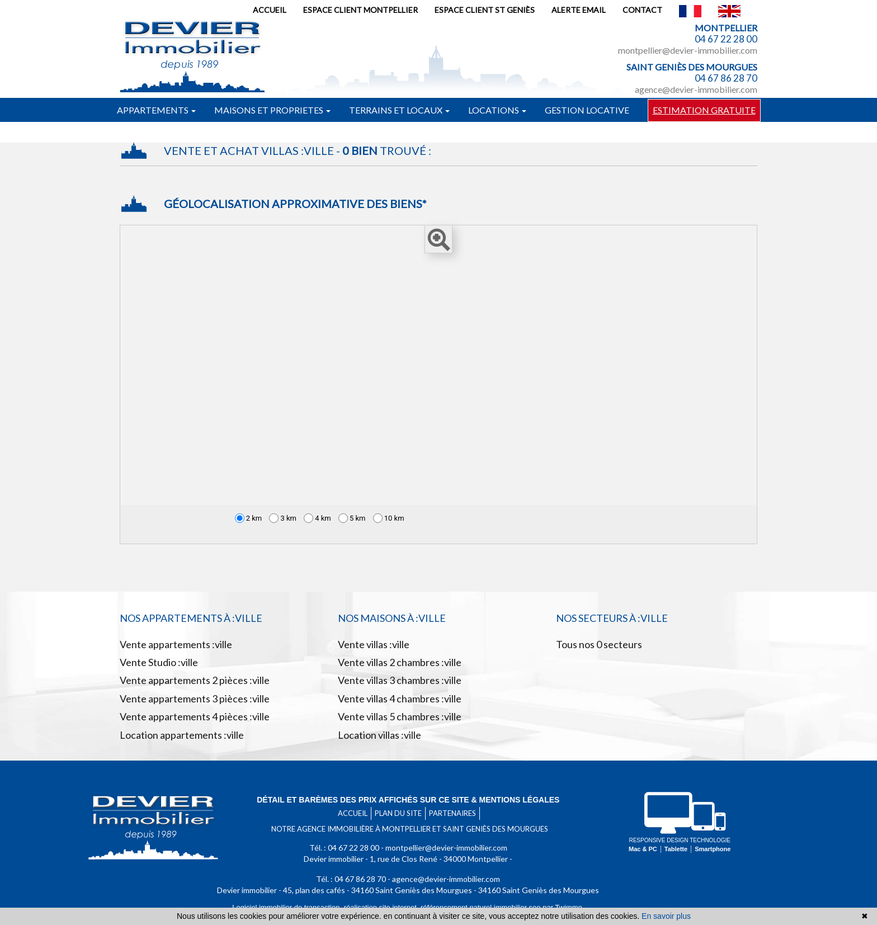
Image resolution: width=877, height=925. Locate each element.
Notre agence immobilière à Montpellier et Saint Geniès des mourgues (409, 828)
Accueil (269, 10)
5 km (352, 518)
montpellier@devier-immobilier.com (687, 50)
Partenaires (452, 813)
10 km (388, 518)
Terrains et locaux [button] (399, 110)
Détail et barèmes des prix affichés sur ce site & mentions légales (408, 799)
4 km (317, 518)
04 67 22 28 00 (726, 39)
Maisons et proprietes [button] (272, 110)
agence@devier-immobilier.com (696, 89)
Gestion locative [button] (587, 110)
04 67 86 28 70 (726, 78)
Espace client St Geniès (485, 10)
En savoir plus (666, 916)
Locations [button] (497, 110)
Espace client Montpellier (360, 10)
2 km (248, 518)
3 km (282, 518)
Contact (642, 10)
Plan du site (398, 813)
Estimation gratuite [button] (704, 110)
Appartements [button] (156, 110)
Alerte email (578, 10)
